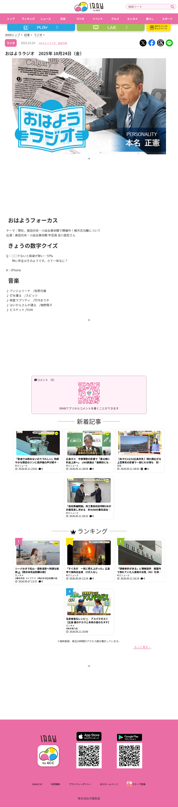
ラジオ (38, 35)
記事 (27, 35)
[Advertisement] (89, 184)
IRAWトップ (12, 35)
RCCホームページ (109, 784)
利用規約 (55, 784)
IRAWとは (37, 784)
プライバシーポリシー (80, 784)
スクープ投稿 (138, 784)
